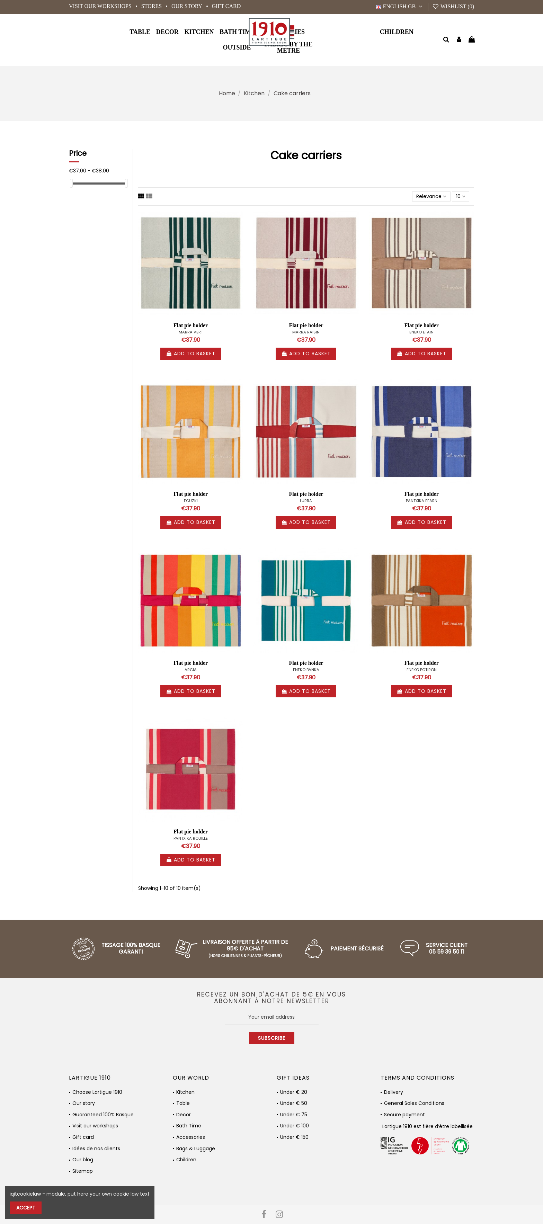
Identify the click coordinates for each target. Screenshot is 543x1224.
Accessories (190, 1137)
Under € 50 (293, 1103)
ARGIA (191, 669)
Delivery (393, 1092)
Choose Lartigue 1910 (97, 1092)
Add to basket (190, 353)
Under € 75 (293, 1114)
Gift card (226, 6)
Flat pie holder (190, 325)
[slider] (71, 183)
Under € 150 (294, 1137)
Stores (152, 6)
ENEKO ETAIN (421, 332)
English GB (400, 6)
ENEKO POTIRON (422, 669)
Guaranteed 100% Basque (103, 1114)
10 (460, 196)
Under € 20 (293, 1092)
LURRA (306, 500)
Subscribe (271, 1038)
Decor (183, 1114)
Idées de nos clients (96, 1148)
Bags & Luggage (195, 1148)
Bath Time (188, 1126)
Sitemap (82, 1171)
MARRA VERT (191, 332)
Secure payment (404, 1114)
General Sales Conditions (414, 1103)
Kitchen (185, 1092)
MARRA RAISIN (306, 332)
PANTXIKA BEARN (421, 500)
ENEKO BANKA (306, 669)
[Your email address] (272, 1017)
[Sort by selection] (431, 196)
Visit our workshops (101, 6)
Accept (25, 1207)
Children (186, 1159)
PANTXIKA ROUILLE (190, 838)
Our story (187, 6)
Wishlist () (453, 6)
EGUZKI (191, 500)
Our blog (82, 1159)
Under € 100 (294, 1126)
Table (183, 1103)
